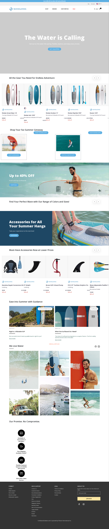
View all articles (54, 344)
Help (88, 3)
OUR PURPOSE (65, 9)
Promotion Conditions (37, 495)
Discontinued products (37, 493)
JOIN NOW (89, 498)
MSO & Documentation (37, 507)
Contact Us (34, 488)
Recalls (33, 513)
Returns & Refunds (36, 501)
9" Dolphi (27, 285)
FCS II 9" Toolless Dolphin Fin (78, 285)
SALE (74, 9)
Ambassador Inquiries (13, 497)
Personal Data (57, 493)
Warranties (34, 515)
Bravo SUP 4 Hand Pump (54, 285)
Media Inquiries (12, 490)
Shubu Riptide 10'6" (75, 113)
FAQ (33, 499)
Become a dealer (12, 495)
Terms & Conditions (59, 488)
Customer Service (35, 490)
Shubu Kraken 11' (52, 113)
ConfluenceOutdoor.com (44, 520)
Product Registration (36, 497)
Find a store (93, 3)
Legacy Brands (35, 509)
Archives (33, 511)
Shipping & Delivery (36, 503)
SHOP (46, 9)
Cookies (56, 495)
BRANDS (54, 9)
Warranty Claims (35, 505)
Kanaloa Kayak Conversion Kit (13, 285)
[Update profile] (97, 9)
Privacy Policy (57, 490)
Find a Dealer (12, 493)
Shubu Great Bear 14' (9, 113)
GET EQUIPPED (54, 49)
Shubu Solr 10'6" (29, 115)
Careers (10, 488)
